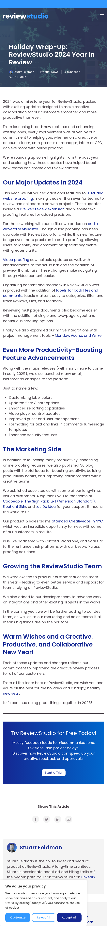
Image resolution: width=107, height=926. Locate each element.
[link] (35, 819)
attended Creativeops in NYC (77, 521)
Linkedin (88, 877)
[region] (43, 903)
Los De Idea (46, 506)
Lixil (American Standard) (73, 501)
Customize (17, 917)
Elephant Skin (14, 506)
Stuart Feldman (24, 72)
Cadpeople (13, 501)
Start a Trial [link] (53, 772)
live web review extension (42, 209)
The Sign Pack (36, 501)
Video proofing (16, 259)
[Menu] (102, 16)
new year (11, 693)
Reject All (43, 917)
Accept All (69, 917)
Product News (49, 72)
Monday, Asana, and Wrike (78, 335)
